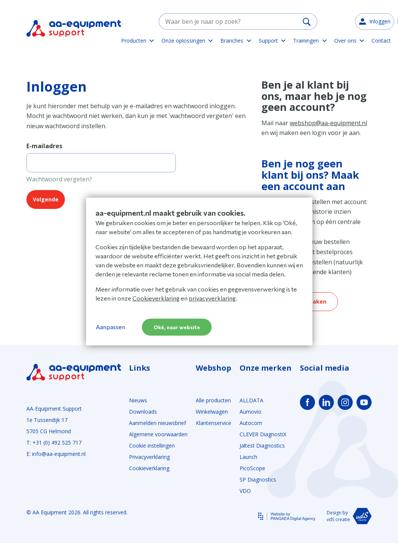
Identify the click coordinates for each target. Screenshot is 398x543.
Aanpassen (110, 326)
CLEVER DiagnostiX (263, 434)
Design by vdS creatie (349, 516)
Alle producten (213, 400)
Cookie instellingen (152, 445)
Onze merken (266, 368)
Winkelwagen (212, 411)
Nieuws (138, 400)
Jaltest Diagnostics (262, 445)
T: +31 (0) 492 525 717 (53, 442)
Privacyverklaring (149, 456)
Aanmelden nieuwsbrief (157, 422)
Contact (381, 40)
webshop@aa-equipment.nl (328, 123)
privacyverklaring (212, 298)
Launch (248, 456)
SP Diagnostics (258, 479)
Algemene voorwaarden (158, 434)
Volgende (45, 199)
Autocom (251, 422)
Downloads (143, 411)
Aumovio (250, 411)
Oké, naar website (177, 327)
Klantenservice (213, 422)
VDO (245, 490)
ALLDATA (251, 400)
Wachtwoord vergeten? (59, 179)
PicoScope (252, 468)
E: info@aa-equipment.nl (56, 453)
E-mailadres (44, 146)
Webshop (213, 368)
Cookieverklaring (149, 468)
